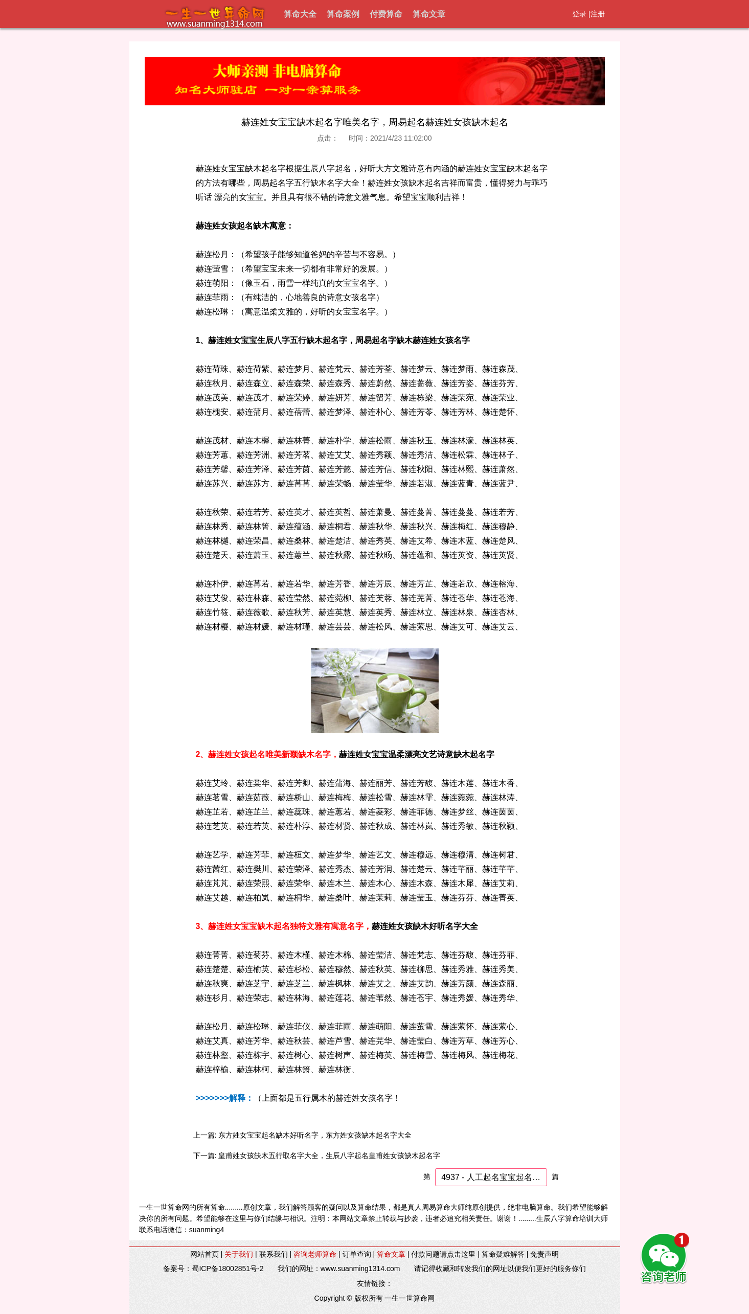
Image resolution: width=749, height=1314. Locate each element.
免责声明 (544, 1254)
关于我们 (238, 1254)
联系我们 (273, 1254)
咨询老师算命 (314, 1254)
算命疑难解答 (503, 1254)
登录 (579, 14)
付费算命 (386, 14)
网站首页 (204, 1254)
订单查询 (357, 1254)
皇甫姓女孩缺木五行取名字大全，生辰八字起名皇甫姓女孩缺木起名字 (329, 1155)
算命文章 (429, 14)
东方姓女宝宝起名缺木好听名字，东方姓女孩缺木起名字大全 (315, 1135)
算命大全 (300, 14)
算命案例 (343, 14)
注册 (598, 14)
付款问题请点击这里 (443, 1254)
